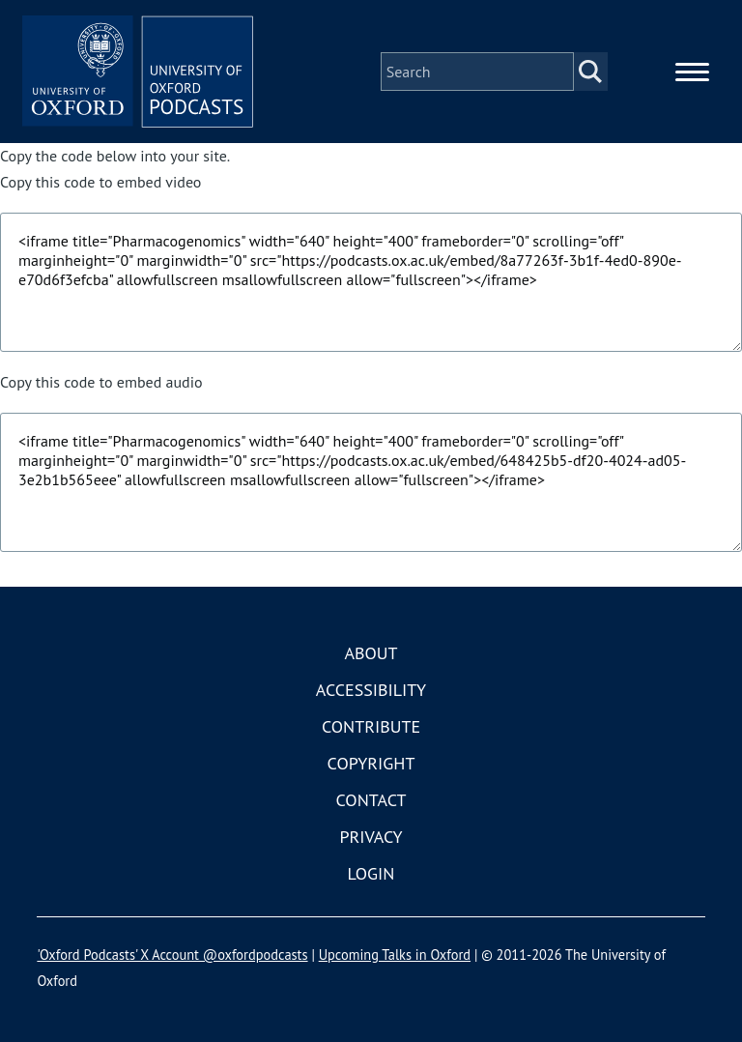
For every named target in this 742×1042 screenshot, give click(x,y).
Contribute (371, 726)
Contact (371, 800)
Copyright (371, 763)
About (370, 653)
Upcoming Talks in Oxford (395, 954)
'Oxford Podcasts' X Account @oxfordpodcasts (172, 954)
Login (371, 873)
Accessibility (371, 690)
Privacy (370, 836)
